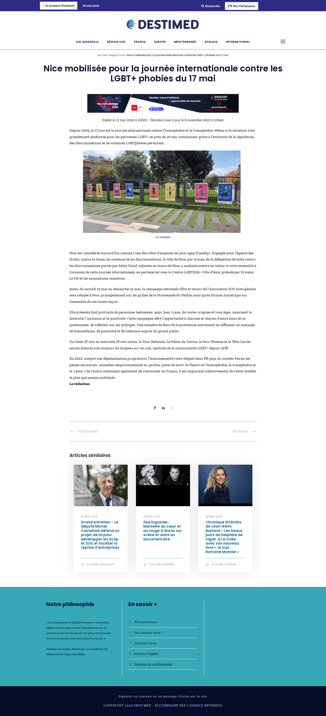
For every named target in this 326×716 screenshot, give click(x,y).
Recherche (210, 6)
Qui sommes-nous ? (148, 632)
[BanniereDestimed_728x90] (163, 103)
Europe (160, 42)
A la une (93, 564)
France (140, 42)
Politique (107, 564)
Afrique (211, 42)
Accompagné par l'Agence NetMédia (188, 705)
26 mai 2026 (89, 516)
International (238, 42)
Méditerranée (185, 42)
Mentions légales (146, 654)
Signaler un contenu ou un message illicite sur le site (163, 696)
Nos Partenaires (241, 6)
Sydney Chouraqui (58, 649)
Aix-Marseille (87, 42)
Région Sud (116, 42)
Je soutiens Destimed (58, 5)
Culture (168, 564)
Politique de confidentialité (153, 664)
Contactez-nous (145, 643)
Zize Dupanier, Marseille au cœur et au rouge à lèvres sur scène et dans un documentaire (162, 531)
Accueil (102, 55)
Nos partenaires (145, 622)
